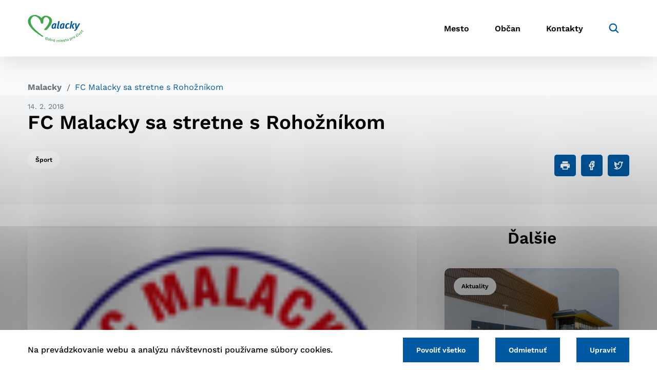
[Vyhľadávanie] (614, 28)
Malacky (45, 87)
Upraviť (603, 350)
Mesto (456, 28)
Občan (507, 28)
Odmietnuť (528, 350)
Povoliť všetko (441, 350)
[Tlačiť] (565, 165)
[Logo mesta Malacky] (56, 28)
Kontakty (564, 28)
